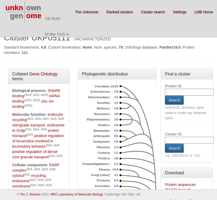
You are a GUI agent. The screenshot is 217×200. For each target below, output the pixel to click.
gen (16, 15)
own (33, 7)
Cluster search (153, 12)
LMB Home (203, 12)
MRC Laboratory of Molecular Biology (76, 194)
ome (33, 15)
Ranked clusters (119, 12)
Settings (179, 12)
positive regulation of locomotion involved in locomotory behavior (38, 141)
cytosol (18, 175)
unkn (14, 7)
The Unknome (86, 12)
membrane (21, 186)
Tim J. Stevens (30, 194)
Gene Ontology (43, 74)
